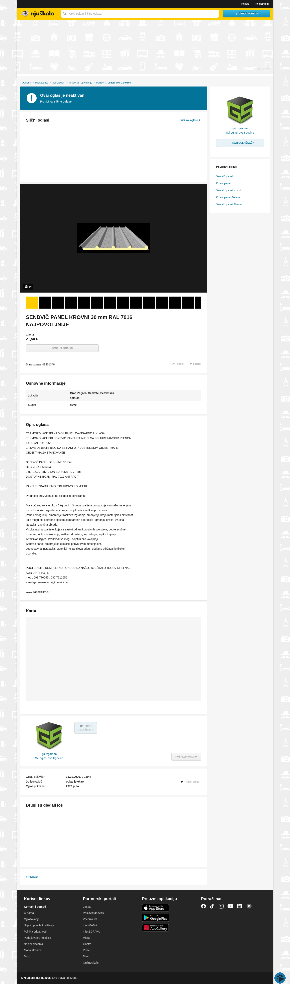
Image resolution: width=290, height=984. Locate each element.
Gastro (87, 944)
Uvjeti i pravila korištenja (39, 925)
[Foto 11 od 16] (162, 303)
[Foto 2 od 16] (45, 303)
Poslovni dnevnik (93, 913)
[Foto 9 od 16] (136, 303)
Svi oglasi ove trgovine (49, 758)
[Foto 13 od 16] (188, 303)
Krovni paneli (223, 183)
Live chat (280, 978)
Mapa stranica (33, 950)
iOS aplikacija (155, 908)
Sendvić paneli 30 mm (229, 204)
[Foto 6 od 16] (97, 303)
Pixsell (87, 950)
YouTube (230, 906)
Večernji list (90, 919)
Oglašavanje (32, 919)
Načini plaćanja (33, 944)
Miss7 (86, 937)
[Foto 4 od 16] (71, 303)
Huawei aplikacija (155, 928)
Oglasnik (26, 82)
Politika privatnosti (35, 931)
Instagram (221, 906)
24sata (87, 906)
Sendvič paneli (224, 176)
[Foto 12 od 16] (175, 303)
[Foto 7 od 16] (110, 303)
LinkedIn (240, 906)
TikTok (212, 906)
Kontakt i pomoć (35, 906)
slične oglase (63, 101)
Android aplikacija (155, 918)
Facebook (203, 906)
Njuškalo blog (249, 906)
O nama (29, 913)
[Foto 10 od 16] (149, 303)
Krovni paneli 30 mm (228, 197)
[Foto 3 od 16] (58, 303)
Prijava (245, 3)
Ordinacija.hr (91, 962)
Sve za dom (58, 82)
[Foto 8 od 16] (123, 303)
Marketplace (41, 82)
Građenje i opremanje (80, 82)
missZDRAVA (91, 931)
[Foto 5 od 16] (84, 303)
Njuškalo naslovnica (38, 13)
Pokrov (99, 82)
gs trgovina (49, 754)
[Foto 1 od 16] (32, 303)
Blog (27, 956)
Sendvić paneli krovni (228, 190)
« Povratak (32, 876)
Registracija (262, 3)
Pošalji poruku (62, 348)
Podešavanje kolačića (37, 937)
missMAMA (90, 925)
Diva (86, 956)
